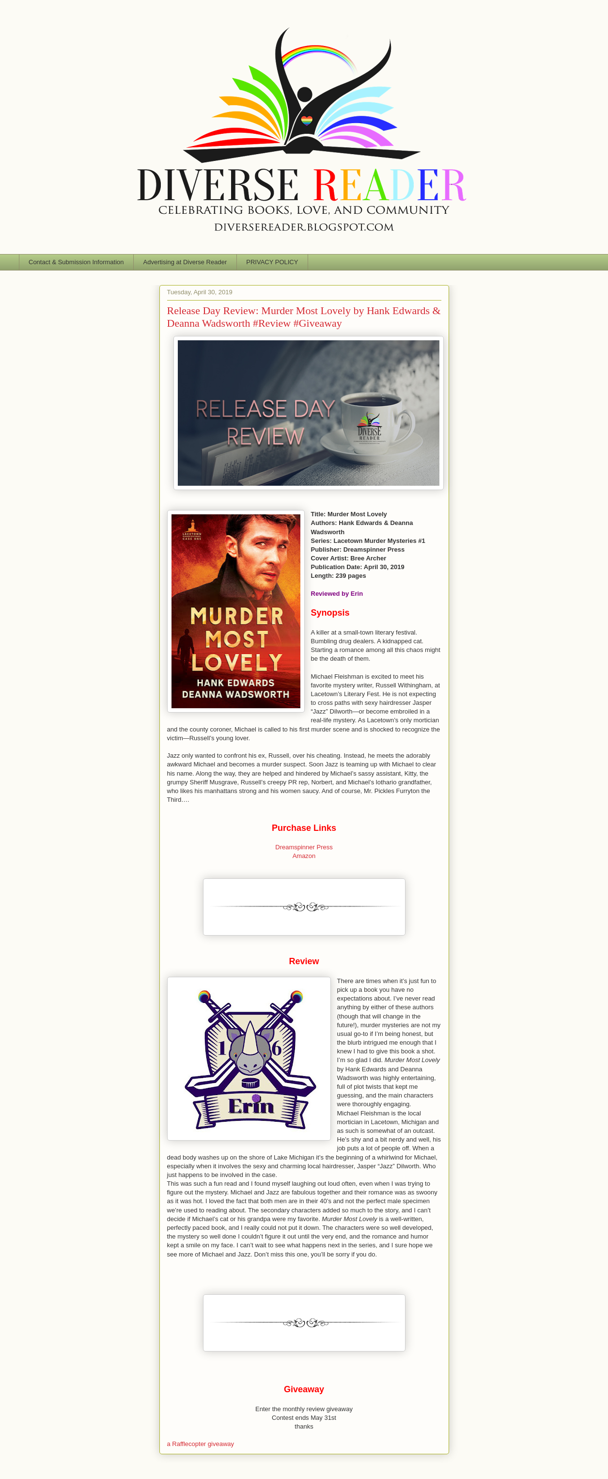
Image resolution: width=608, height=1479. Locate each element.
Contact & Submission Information (76, 262)
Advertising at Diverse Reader (185, 262)
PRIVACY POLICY (272, 262)
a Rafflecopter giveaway (200, 1443)
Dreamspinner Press (304, 847)
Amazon (304, 855)
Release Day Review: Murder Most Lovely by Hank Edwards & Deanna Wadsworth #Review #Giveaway (304, 316)
